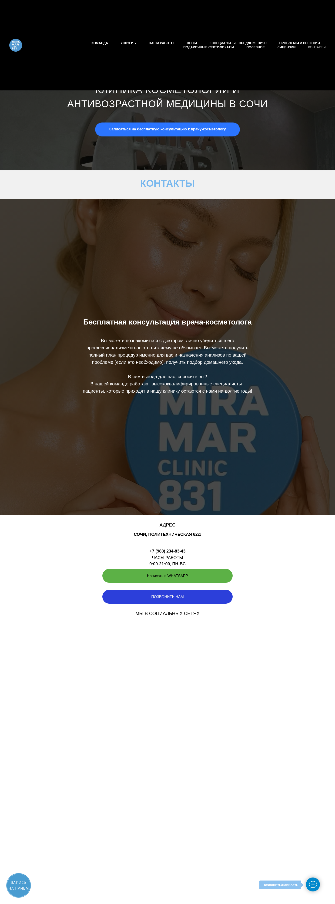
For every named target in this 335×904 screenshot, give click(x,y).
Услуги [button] (127, 43)
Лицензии (286, 47)
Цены (192, 43)
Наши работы (161, 43)
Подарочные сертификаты (208, 47)
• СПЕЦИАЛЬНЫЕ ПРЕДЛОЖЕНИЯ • (238, 43)
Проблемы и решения (299, 43)
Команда (99, 43)
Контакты (317, 47)
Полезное (255, 47)
